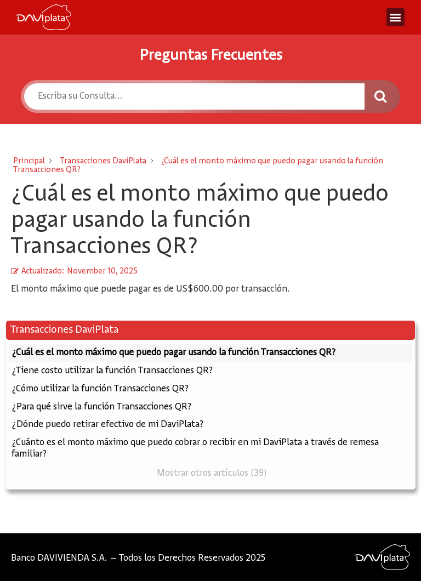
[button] (395, 17)
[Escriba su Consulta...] (194, 96)
